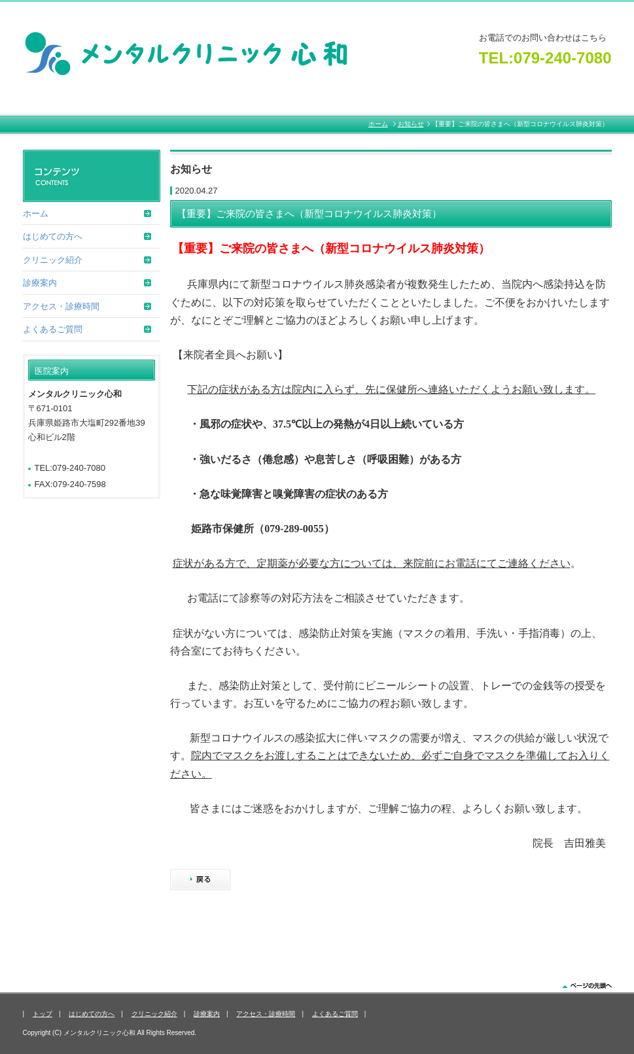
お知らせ (411, 124)
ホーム (378, 124)
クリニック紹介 (52, 260)
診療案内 (40, 283)
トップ (42, 1013)
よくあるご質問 (52, 329)
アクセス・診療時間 (61, 306)
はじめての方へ (52, 236)
